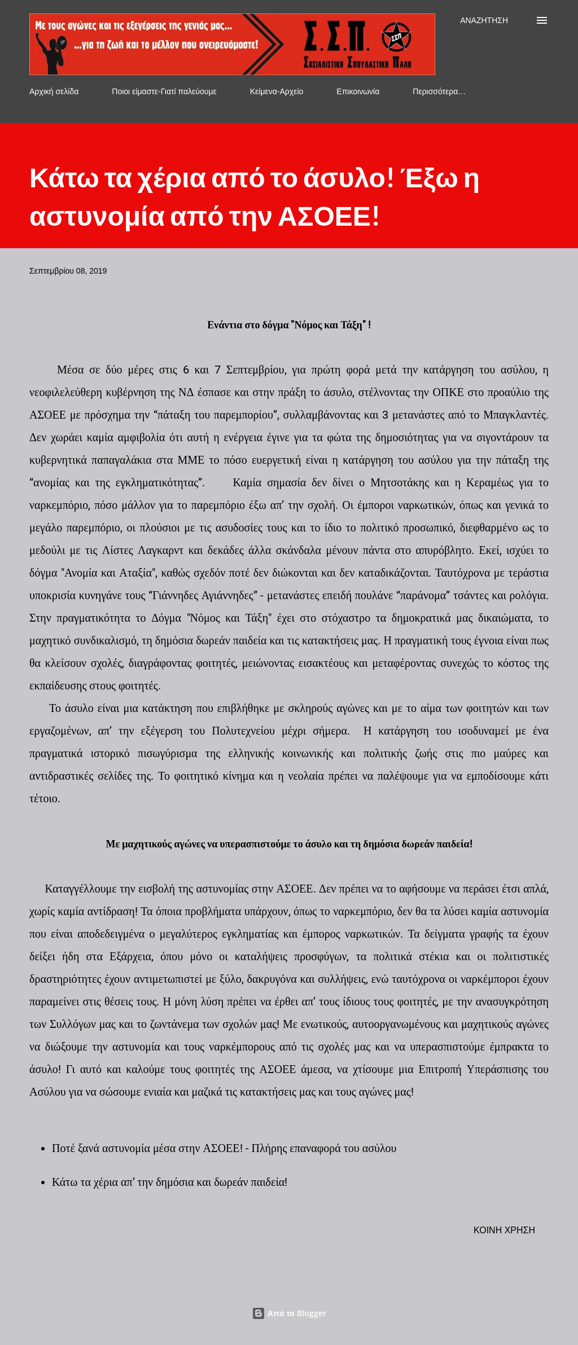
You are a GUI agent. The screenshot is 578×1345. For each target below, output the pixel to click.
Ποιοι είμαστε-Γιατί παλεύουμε (164, 91)
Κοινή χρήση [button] (504, 1230)
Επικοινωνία (357, 91)
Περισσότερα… (439, 91)
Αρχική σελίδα (53, 91)
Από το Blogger (289, 1313)
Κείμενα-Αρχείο (277, 91)
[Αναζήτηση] (484, 20)
